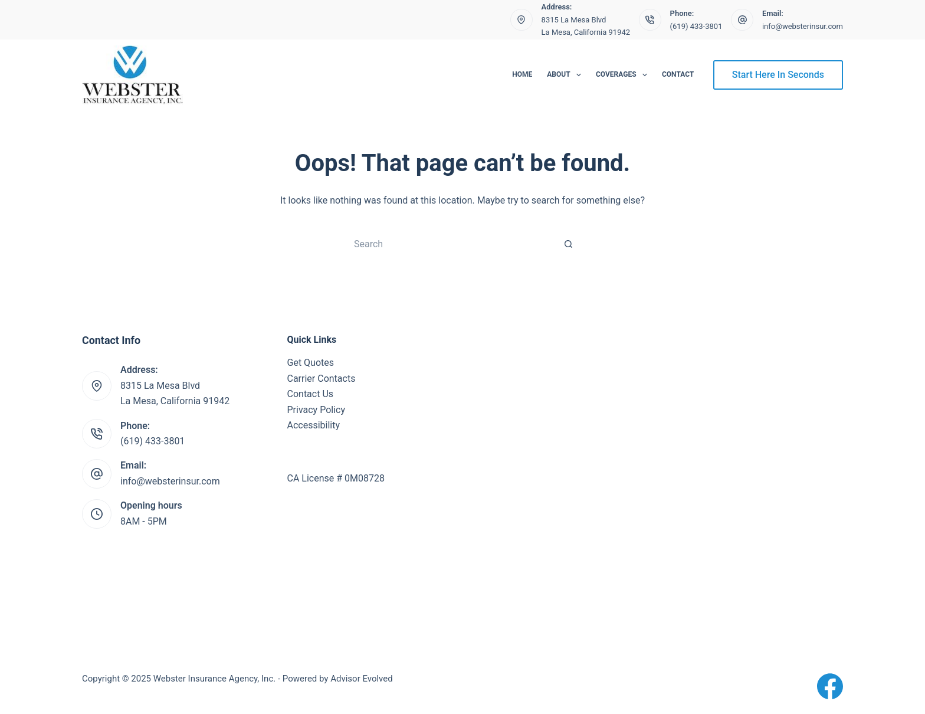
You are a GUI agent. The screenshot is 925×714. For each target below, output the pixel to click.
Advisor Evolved (361, 678)
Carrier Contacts (321, 378)
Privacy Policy (316, 409)
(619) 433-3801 (696, 26)
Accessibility (313, 425)
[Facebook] (830, 686)
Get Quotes (310, 362)
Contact (678, 74)
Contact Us (310, 393)
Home (522, 74)
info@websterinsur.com (802, 26)
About (566, 75)
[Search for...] (451, 244)
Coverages (624, 75)
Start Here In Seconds (778, 74)
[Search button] (568, 244)
